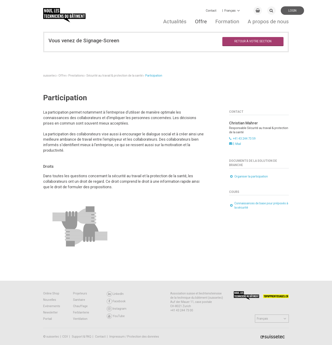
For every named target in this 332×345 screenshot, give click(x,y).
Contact (211, 10)
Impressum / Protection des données (134, 336)
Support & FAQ (82, 336)
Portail (47, 318)
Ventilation (80, 318)
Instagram (116, 308)
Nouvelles (49, 299)
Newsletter (50, 312)
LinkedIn (115, 294)
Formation (227, 21)
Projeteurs (80, 293)
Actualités (175, 21)
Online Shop (51, 293)
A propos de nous (268, 21)
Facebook (116, 301)
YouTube (116, 316)
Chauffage (80, 306)
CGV (65, 336)
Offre (201, 21)
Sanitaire (79, 299)
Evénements (51, 306)
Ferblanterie (81, 312)
